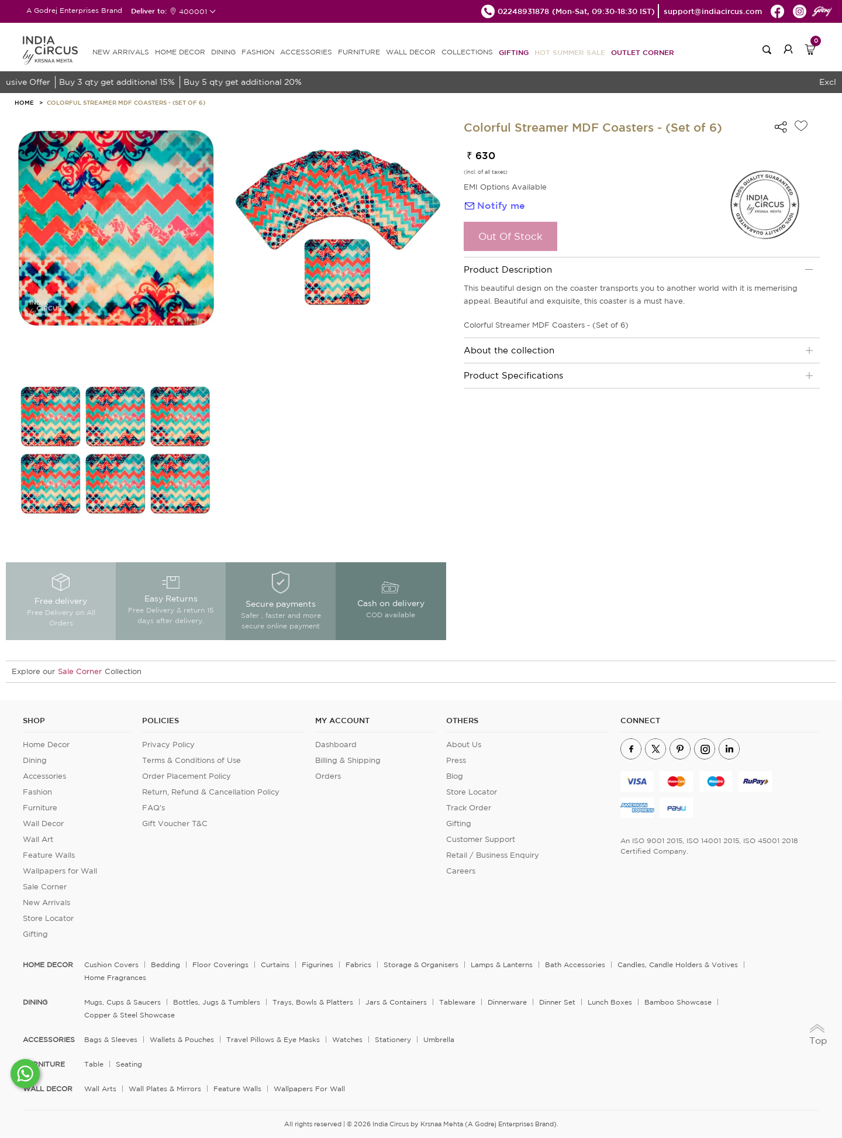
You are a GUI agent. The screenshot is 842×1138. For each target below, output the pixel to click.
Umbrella (438, 1039)
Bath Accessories (575, 964)
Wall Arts (100, 1088)
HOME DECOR (180, 52)
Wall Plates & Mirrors (165, 1088)
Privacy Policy (168, 744)
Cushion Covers (111, 964)
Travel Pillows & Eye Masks (273, 1039)
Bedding (165, 964)
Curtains (275, 964)
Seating (129, 1064)
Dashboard (336, 744)
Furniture (40, 807)
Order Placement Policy (186, 776)
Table (93, 1064)
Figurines (317, 964)
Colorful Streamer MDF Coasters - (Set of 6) (126, 102)
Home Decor (46, 744)
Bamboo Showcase (678, 1002)
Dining (35, 760)
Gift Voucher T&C (175, 823)
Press (456, 760)
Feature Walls (49, 855)
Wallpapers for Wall (60, 871)
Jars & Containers (396, 1002)
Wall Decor (43, 823)
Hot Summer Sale (569, 52)
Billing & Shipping (348, 760)
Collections (467, 52)
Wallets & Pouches (182, 1039)
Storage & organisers (421, 964)
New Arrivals (46, 902)
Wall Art (38, 839)
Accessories (44, 776)
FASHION (257, 52)
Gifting (514, 52)
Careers (460, 871)
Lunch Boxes (610, 1002)
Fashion (37, 792)
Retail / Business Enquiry (492, 855)
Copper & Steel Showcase (129, 1015)
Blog (454, 776)
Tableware (457, 1002)
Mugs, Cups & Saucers (122, 1002)
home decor (48, 964)
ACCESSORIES (306, 52)
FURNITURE (359, 52)
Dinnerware (507, 1002)
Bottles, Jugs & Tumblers (216, 1002)
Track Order (468, 807)
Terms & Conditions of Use (191, 760)
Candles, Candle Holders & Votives (677, 964)
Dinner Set (557, 1002)
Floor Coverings (220, 964)
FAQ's (153, 807)
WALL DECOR (411, 52)
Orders (328, 776)
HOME (24, 102)
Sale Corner (80, 671)
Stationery (393, 1039)
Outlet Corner (642, 52)
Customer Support (480, 839)
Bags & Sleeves (110, 1039)
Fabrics (358, 964)
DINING (223, 52)
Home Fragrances (115, 977)
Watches (347, 1039)
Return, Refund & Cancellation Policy (210, 792)
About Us (463, 744)
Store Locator (48, 918)
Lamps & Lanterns (502, 964)
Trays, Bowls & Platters (312, 1002)
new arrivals (120, 52)
